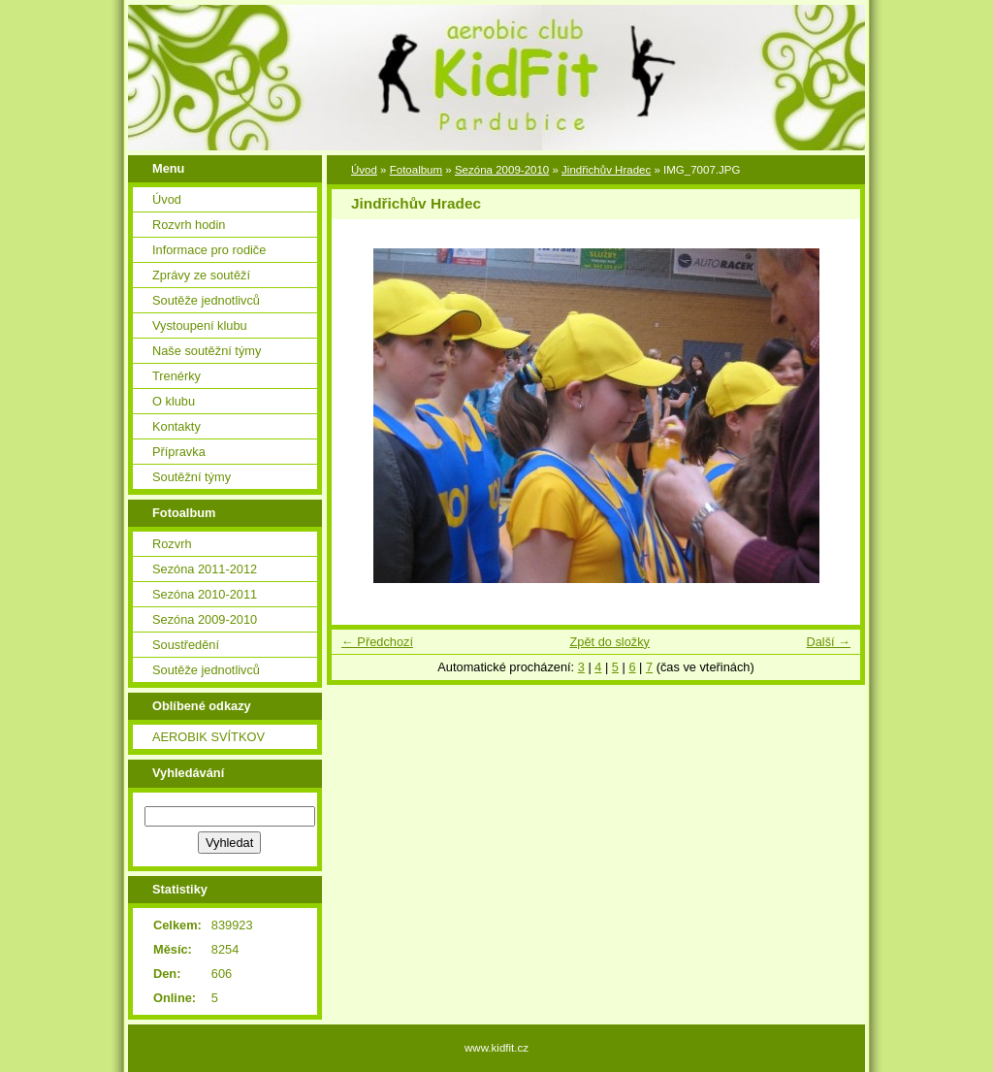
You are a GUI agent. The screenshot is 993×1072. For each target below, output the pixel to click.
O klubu (173, 401)
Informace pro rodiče (209, 250)
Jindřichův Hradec (606, 170)
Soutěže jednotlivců (206, 300)
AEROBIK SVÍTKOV (208, 737)
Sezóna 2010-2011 (204, 594)
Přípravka (179, 451)
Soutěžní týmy (191, 477)
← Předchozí (377, 641)
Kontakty (176, 426)
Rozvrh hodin (188, 224)
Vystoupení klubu (199, 325)
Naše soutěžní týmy (206, 350)
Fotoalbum (416, 170)
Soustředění (185, 644)
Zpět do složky (609, 641)
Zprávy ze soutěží (201, 275)
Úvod (166, 199)
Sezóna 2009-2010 (204, 619)
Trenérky (176, 376)
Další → (828, 641)
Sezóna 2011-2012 (204, 569)
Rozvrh (172, 543)
